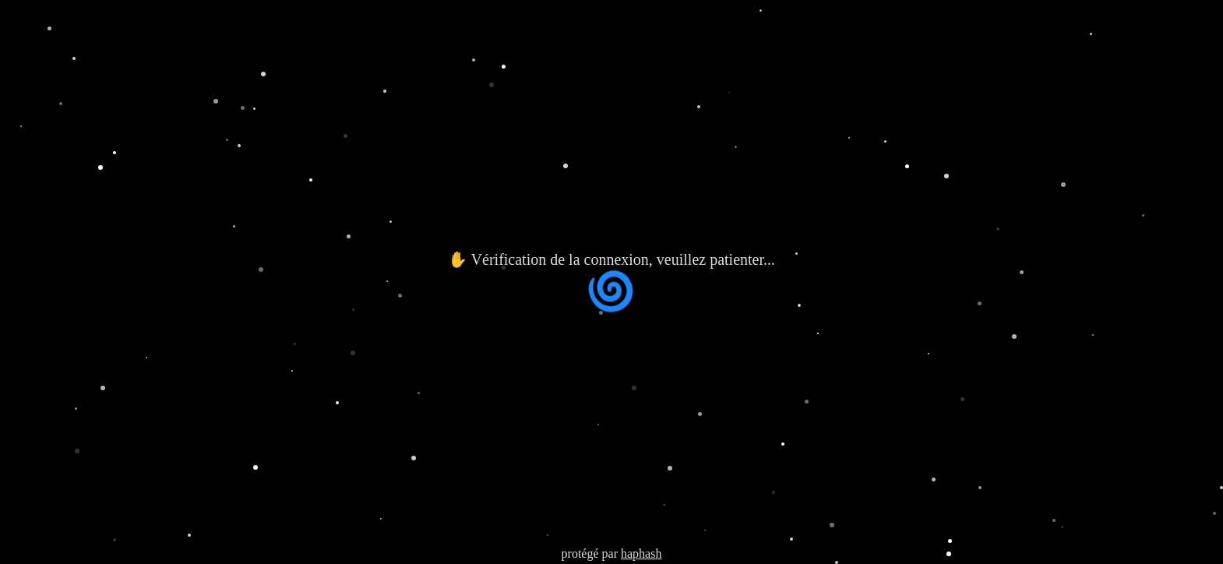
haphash (641, 553)
